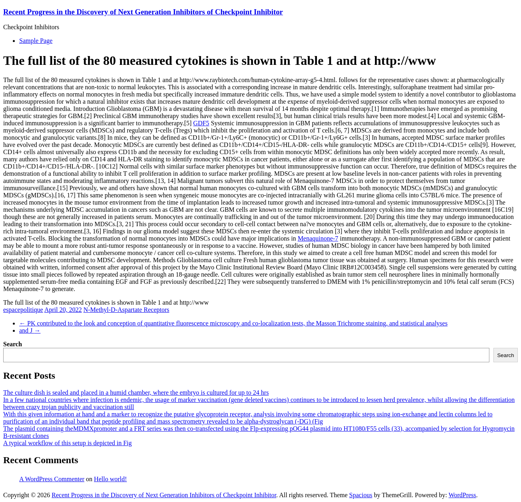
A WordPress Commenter (51, 479)
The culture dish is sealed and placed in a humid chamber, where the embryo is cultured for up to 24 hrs (136, 392)
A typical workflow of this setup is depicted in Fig (67, 443)
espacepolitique (23, 309)
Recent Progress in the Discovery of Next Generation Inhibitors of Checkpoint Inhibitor (143, 12)
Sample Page (35, 40)
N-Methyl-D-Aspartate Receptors (126, 309)
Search (12, 344)
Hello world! (110, 479)
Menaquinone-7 (318, 238)
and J (29, 330)
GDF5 (201, 123)
